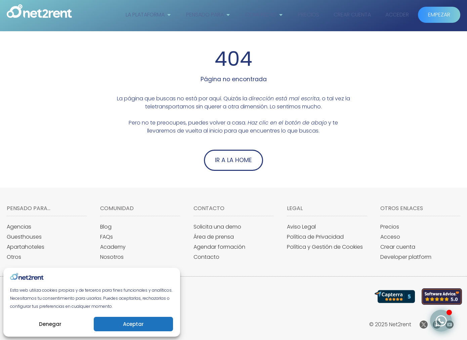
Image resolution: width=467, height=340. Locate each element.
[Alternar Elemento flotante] (441, 321)
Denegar (50, 324)
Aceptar (133, 324)
